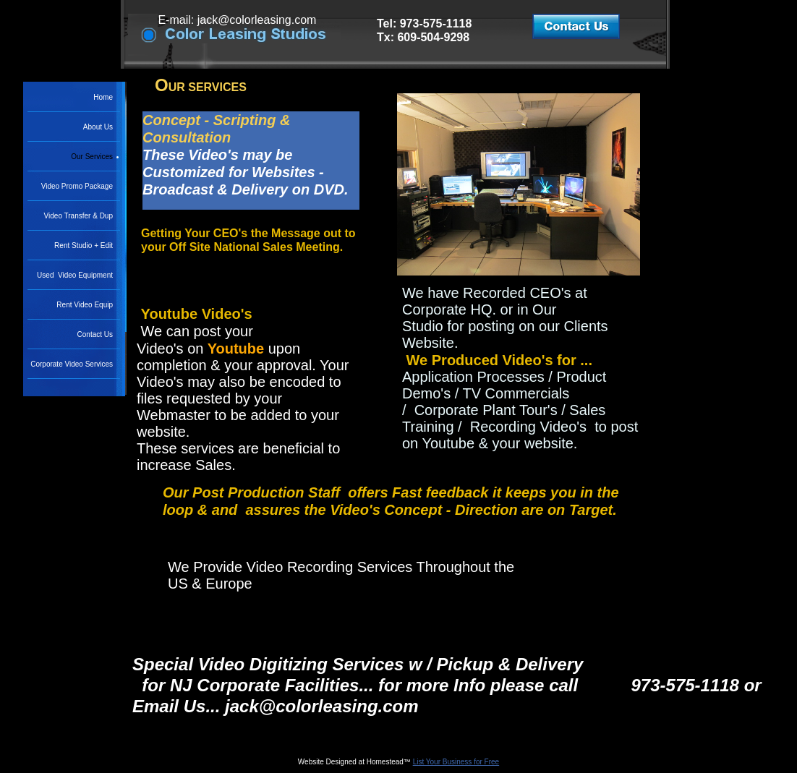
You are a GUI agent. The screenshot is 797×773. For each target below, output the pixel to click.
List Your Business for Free (456, 762)
